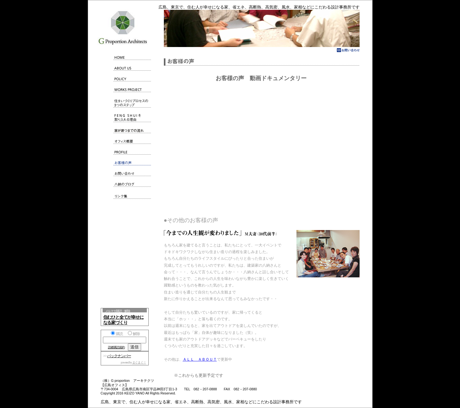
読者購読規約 (116, 347)
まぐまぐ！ (139, 362)
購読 (117, 334)
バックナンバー (119, 356)
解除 (134, 334)
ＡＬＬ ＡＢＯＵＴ (200, 359)
